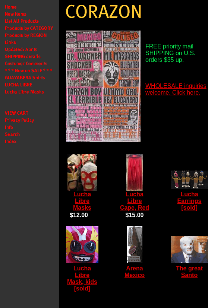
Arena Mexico (135, 271)
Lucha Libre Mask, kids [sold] (82, 278)
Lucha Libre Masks (82, 201)
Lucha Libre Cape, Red (134, 201)
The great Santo (189, 271)
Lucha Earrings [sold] (189, 201)
